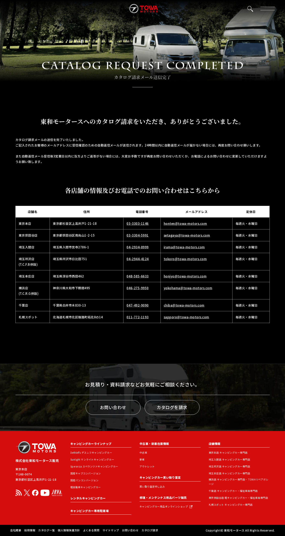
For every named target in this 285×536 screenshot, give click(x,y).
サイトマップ (111, 530)
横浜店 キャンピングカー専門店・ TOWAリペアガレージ (239, 482)
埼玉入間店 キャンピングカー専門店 (229, 459)
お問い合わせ (113, 407)
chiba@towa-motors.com (184, 305)
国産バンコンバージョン (84, 480)
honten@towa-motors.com (185, 223)
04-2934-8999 (138, 247)
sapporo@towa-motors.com (186, 317)
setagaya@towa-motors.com (187, 235)
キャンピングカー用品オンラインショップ (164, 506)
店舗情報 (215, 444)
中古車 (143, 452)
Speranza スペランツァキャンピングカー (94, 466)
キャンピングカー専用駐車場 (89, 511)
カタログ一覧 (46, 530)
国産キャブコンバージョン (85, 473)
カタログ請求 (150, 530)
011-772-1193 (138, 317)
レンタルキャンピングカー (88, 498)
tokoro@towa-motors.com (185, 259)
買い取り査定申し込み (152, 486)
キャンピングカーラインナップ (91, 444)
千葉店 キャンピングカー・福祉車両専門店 (233, 490)
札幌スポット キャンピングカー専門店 (231, 504)
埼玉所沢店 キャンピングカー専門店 (229, 466)
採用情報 (29, 530)
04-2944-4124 (138, 259)
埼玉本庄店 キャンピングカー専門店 (229, 473)
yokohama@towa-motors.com (188, 288)
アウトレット (147, 466)
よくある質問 (91, 530)
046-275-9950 (138, 288)
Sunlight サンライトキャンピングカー (92, 459)
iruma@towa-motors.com (184, 247)
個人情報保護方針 (69, 530)
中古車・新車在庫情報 (154, 444)
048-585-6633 (138, 276)
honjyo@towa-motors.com (185, 276)
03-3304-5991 (138, 235)
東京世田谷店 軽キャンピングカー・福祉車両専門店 (238, 497)
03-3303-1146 (138, 223)
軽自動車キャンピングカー (85, 487)
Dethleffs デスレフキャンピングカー (91, 452)
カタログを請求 (172, 407)
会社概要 (15, 530)
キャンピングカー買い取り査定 (160, 477)
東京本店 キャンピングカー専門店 (228, 452)
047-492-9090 (138, 305)
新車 (142, 459)
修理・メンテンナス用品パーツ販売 (163, 498)
